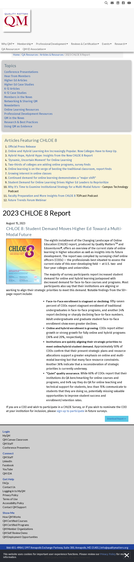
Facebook (8, 465)
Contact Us (9, 487)
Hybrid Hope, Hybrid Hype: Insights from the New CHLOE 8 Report (50, 155)
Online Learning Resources (21, 109)
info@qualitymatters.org (114, 547)
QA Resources (9, 49)
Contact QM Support (14, 507)
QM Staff (8, 443)
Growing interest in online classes (29, 173)
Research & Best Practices (21, 122)
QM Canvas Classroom (15, 439)
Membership (24, 43)
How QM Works (12, 516)
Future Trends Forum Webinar (27, 200)
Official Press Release (22, 146)
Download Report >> (116, 419)
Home (16, 54)
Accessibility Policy (13, 503)
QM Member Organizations (18, 528)
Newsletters (12, 105)
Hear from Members (17, 76)
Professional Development (51, 43)
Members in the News (18, 97)
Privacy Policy (10, 495)
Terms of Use (10, 499)
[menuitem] (7, 44)
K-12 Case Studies (15, 93)
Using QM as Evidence (18, 126)
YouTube (8, 469)
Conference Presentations (21, 72)
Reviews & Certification (84, 43)
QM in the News (14, 118)
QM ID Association (33, 49)
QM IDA (7, 473)
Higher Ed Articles (15, 80)
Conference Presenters (16, 447)
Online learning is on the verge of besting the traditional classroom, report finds (60, 169)
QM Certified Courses (15, 520)
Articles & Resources (52, 54)
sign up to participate (70, 411)
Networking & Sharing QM (21, 101)
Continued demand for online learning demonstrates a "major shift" (52, 177)
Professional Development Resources (28, 113)
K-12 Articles (12, 88)
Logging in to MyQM (14, 491)
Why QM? (6, 43)
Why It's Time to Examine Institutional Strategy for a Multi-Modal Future (54, 187)
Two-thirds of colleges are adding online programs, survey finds (49, 164)
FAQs (6, 483)
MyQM (6, 435)
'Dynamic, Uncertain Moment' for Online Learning (40, 160)
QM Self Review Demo (15, 532)
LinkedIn (7, 461)
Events (106, 43)
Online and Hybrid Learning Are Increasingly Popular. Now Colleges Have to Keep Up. (62, 151)
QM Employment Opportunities (20, 536)
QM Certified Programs (16, 524)
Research (120, 43)
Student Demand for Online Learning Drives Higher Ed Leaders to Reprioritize (58, 182)
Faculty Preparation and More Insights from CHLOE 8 (42, 195)
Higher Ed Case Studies (19, 84)
